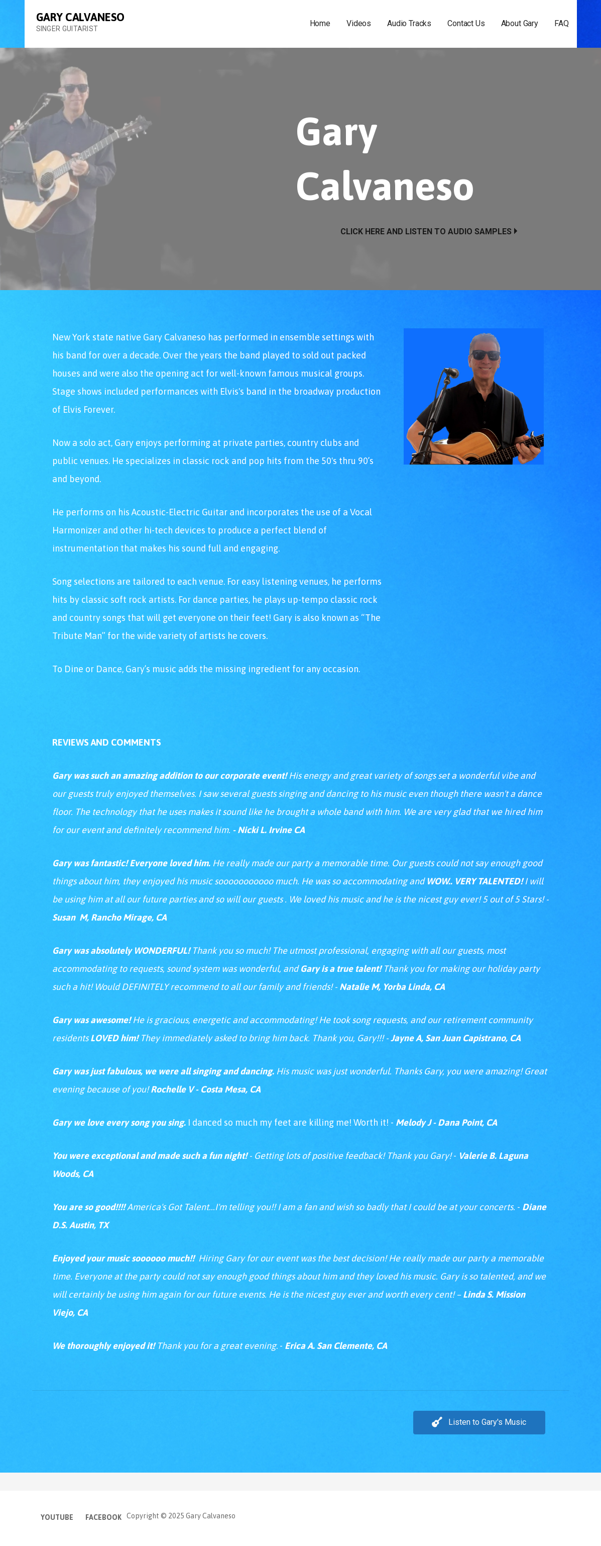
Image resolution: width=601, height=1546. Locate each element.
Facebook (103, 1517)
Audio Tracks (409, 23)
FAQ (561, 23)
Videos (358, 23)
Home (320, 23)
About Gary (519, 23)
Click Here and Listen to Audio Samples (426, 231)
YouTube (57, 1517)
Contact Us (466, 23)
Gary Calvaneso (80, 17)
